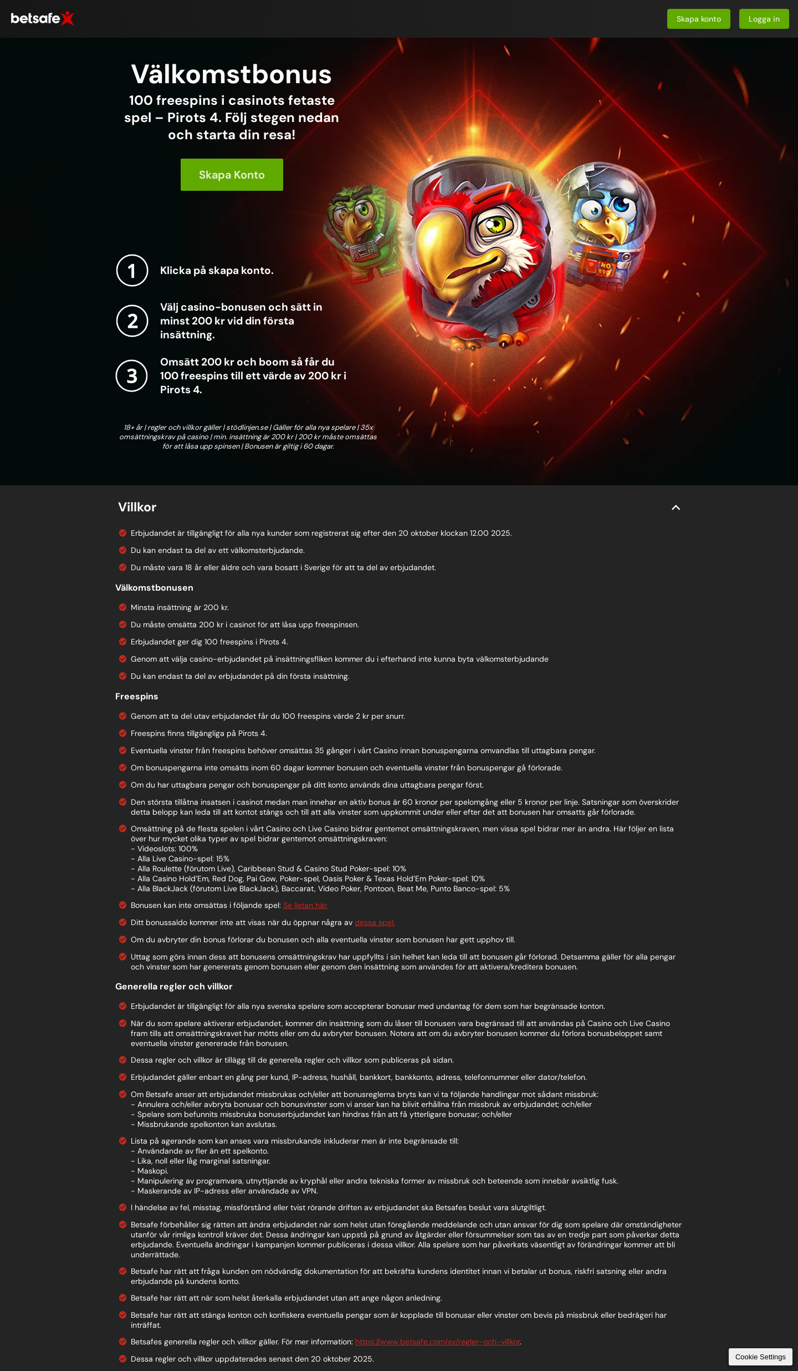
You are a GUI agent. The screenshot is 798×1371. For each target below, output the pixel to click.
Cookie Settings (760, 1357)
